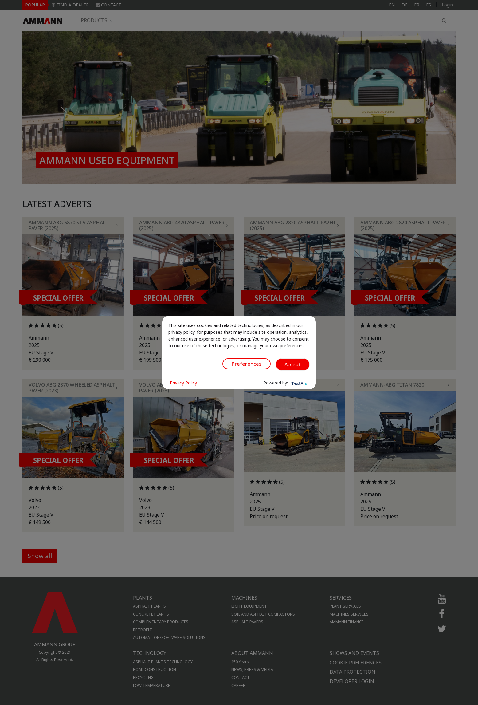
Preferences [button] (246, 363)
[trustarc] (298, 383)
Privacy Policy (183, 383)
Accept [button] (292, 364)
